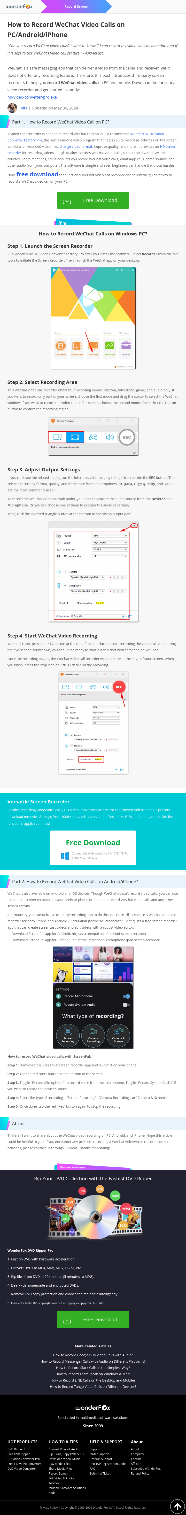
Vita (24, 108)
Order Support (99, 1454)
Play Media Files (59, 1464)
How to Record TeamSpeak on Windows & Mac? (93, 1374)
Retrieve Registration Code (108, 1464)
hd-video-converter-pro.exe (32, 97)
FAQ (92, 1469)
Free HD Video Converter (24, 1464)
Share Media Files (60, 1469)
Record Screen (58, 1473)
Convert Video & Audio (64, 1449)
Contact (136, 1459)
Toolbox (54, 1483)
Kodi (52, 1493)
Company (137, 1454)
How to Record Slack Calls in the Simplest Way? (93, 1367)
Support (95, 1449)
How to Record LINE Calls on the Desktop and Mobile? (93, 1380)
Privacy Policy (48, 1508)
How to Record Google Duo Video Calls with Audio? (93, 1355)
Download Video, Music (64, 1459)
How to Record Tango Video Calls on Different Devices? (93, 1386)
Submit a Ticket (100, 1473)
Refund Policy (140, 1473)
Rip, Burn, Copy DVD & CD (66, 1454)
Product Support (101, 1459)
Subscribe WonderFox (146, 1469)
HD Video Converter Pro (24, 1459)
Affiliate (136, 1464)
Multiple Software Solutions (67, 1488)
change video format (76, 146)
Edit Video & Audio (61, 1478)
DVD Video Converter (22, 1469)
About (135, 1449)
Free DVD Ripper (19, 1454)
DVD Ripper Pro (18, 1449)
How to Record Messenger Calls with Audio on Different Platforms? (93, 1361)
